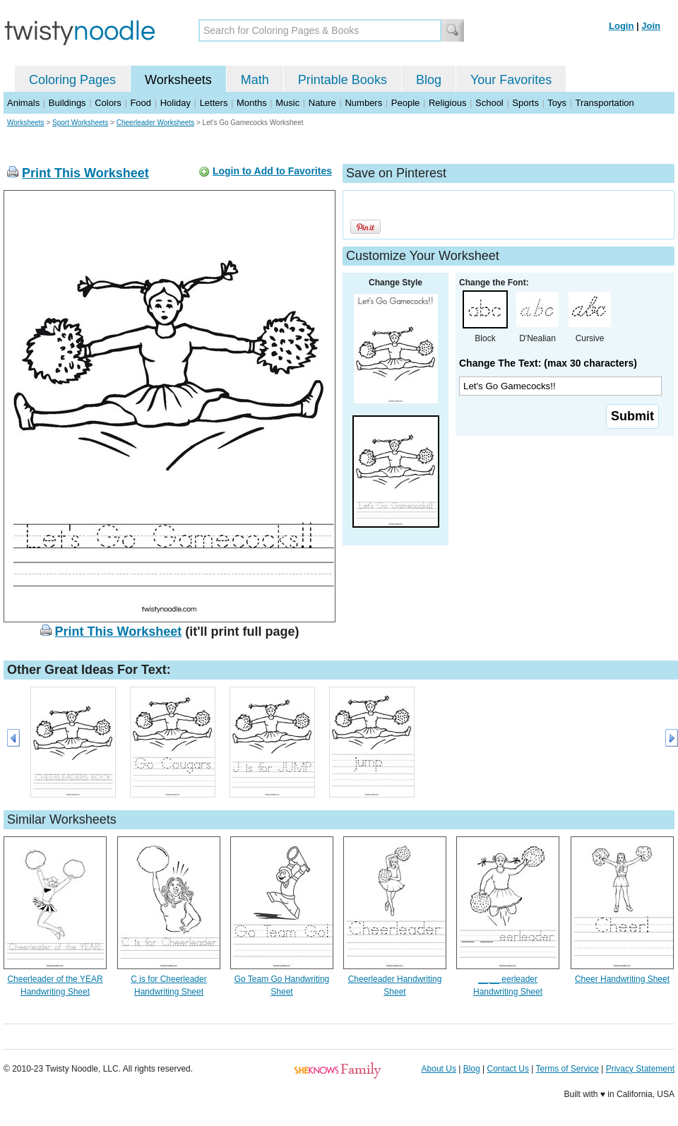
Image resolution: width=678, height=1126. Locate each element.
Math (255, 80)
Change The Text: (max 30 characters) (548, 363)
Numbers (363, 102)
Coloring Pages (72, 80)
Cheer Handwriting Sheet (622, 979)
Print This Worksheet (85, 173)
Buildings (67, 102)
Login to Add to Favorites (272, 171)
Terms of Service (566, 1069)
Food (140, 102)
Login (621, 25)
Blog (428, 80)
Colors (108, 102)
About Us (439, 1069)
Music (287, 102)
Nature (322, 102)
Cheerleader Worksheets (155, 122)
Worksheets (178, 80)
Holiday (175, 102)
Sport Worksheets (80, 122)
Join (650, 25)
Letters (214, 102)
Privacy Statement (640, 1069)
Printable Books (342, 80)
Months (252, 102)
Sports (525, 102)
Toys (556, 102)
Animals (23, 102)
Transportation (604, 102)
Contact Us (508, 1069)
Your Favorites (511, 80)
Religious (447, 102)
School (489, 102)
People (405, 102)
